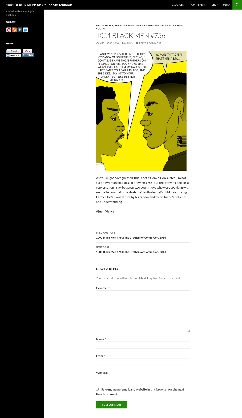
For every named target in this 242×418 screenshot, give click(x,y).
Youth (100, 28)
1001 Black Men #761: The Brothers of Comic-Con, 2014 (143, 249)
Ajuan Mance (104, 25)
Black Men (176, 25)
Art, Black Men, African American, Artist (141, 25)
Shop (215, 4)
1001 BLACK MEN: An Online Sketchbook (39, 5)
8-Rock (128, 43)
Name (101, 339)
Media (226, 4)
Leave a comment (150, 43)
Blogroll (178, 4)
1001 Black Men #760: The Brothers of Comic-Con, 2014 (143, 234)
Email (100, 356)
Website (102, 372)
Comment (104, 288)
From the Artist (198, 4)
